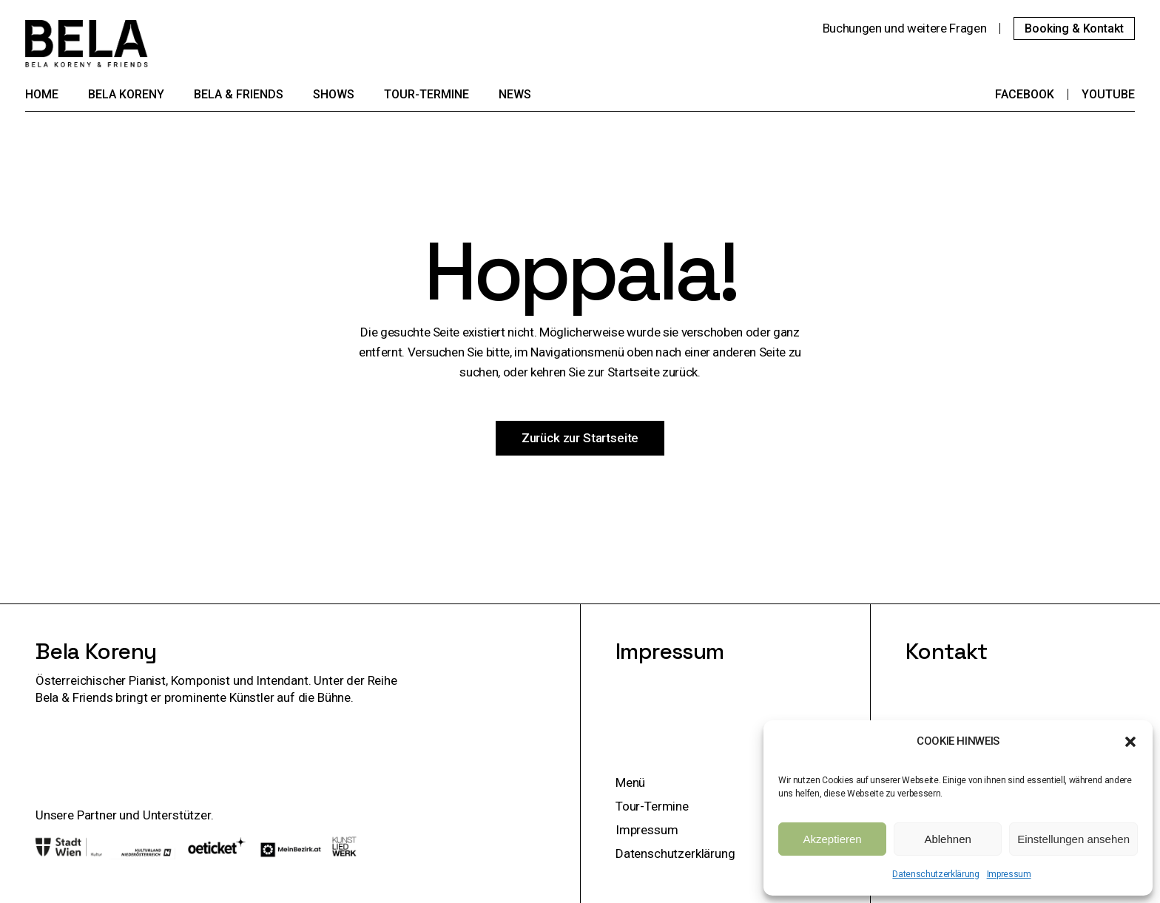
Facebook (1024, 94)
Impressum (1009, 874)
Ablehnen (947, 839)
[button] (1130, 741)
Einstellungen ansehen (1073, 839)
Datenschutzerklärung (935, 874)
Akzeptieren (832, 839)
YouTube (1108, 94)
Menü (630, 782)
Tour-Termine (652, 806)
